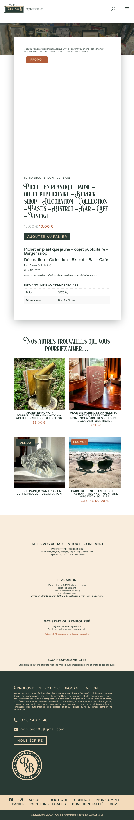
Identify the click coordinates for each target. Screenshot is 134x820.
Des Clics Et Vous (93, 815)
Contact (82, 800)
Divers (37, 49)
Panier (18, 804)
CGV (113, 804)
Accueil (28, 49)
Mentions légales (48, 804)
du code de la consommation (75, 634)
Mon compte (108, 800)
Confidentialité (88, 804)
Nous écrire (30, 740)
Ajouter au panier (47, 237)
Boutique (59, 800)
